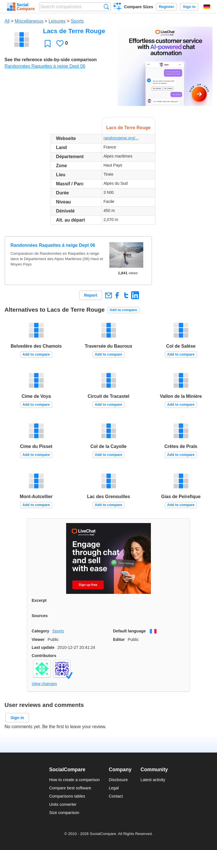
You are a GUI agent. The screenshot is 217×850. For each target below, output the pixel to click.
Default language (129, 631)
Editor (119, 639)
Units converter (63, 804)
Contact (116, 796)
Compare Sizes (138, 7)
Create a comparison (117, 7)
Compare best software (70, 788)
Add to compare (123, 310)
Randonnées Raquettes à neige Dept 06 (45, 66)
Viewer (38, 639)
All (7, 21)
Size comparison (64, 812)
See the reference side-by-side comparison (51, 59)
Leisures (57, 21)
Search (106, 6)
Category (40, 631)
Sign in (189, 7)
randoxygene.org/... (120, 138)
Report (90, 295)
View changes (44, 683)
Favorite (47, 43)
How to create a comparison (74, 779)
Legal (114, 788)
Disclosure (118, 779)
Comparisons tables (67, 796)
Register (166, 7)
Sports (77, 21)
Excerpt (39, 600)
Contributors (44, 655)
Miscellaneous (29, 21)
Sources (40, 615)
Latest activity (152, 779)
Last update (43, 647)
